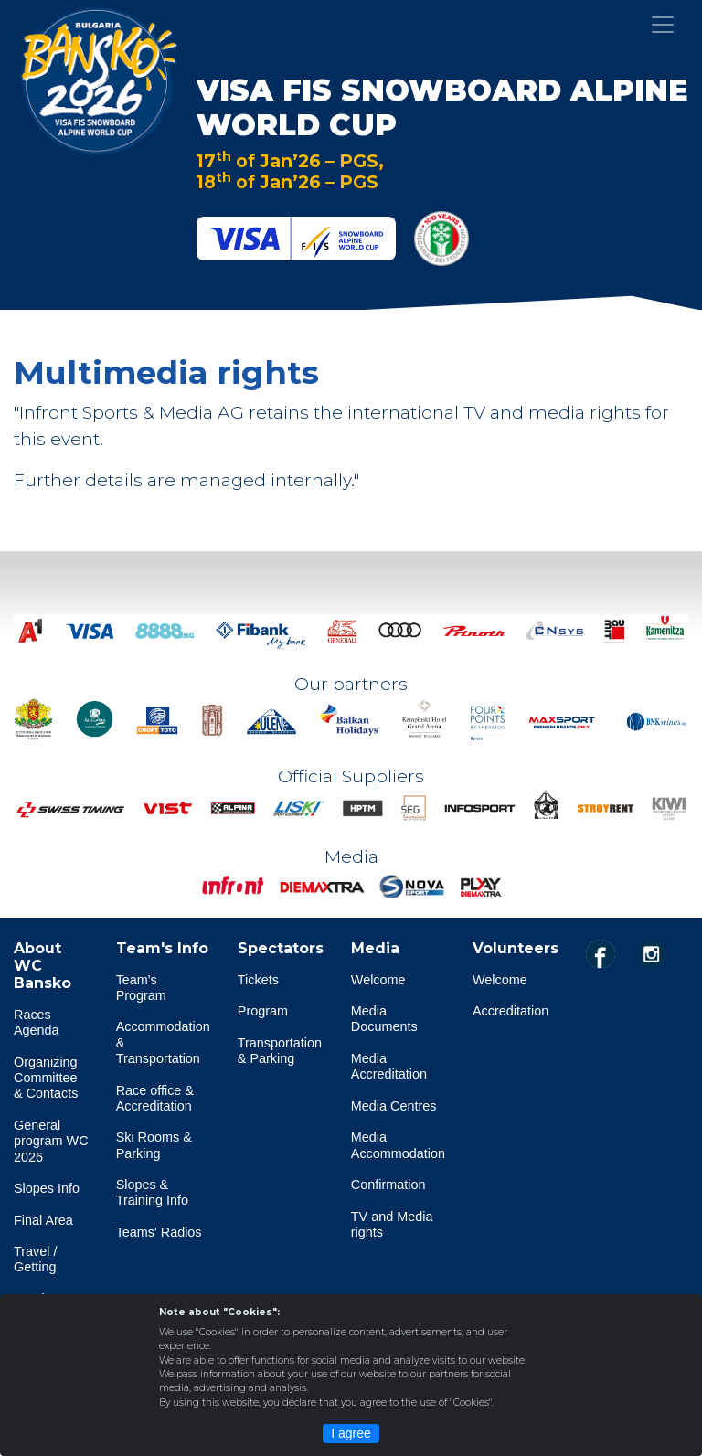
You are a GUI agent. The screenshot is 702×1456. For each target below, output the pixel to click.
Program (263, 1011)
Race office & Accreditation (155, 1098)
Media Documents (384, 1019)
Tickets (258, 979)
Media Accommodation (398, 1145)
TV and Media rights (392, 1224)
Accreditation (510, 1011)
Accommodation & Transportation (163, 1042)
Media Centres (394, 1106)
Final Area (43, 1220)
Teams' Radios (159, 1232)
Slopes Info (47, 1188)
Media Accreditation (389, 1066)
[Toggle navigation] (662, 24)
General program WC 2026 (51, 1141)
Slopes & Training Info (152, 1192)
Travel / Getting (35, 1259)
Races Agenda (36, 1022)
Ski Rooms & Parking (154, 1145)
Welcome (378, 979)
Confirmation (388, 1184)
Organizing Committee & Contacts (46, 1078)
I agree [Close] (351, 1433)
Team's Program (141, 987)
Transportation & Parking (280, 1051)
